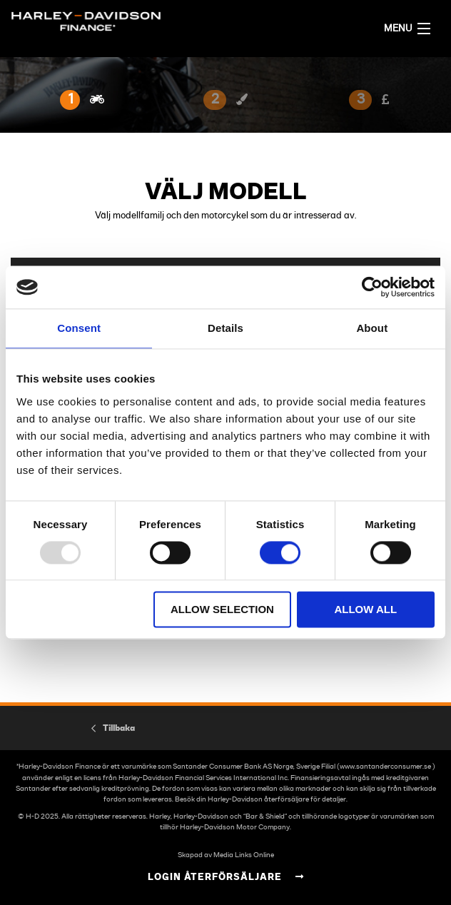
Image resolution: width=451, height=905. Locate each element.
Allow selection (222, 610)
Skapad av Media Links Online (226, 855)
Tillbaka (119, 728)
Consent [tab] (79, 328)
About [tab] (371, 328)
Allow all (365, 610)
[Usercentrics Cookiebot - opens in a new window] (372, 287)
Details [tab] (225, 328)
